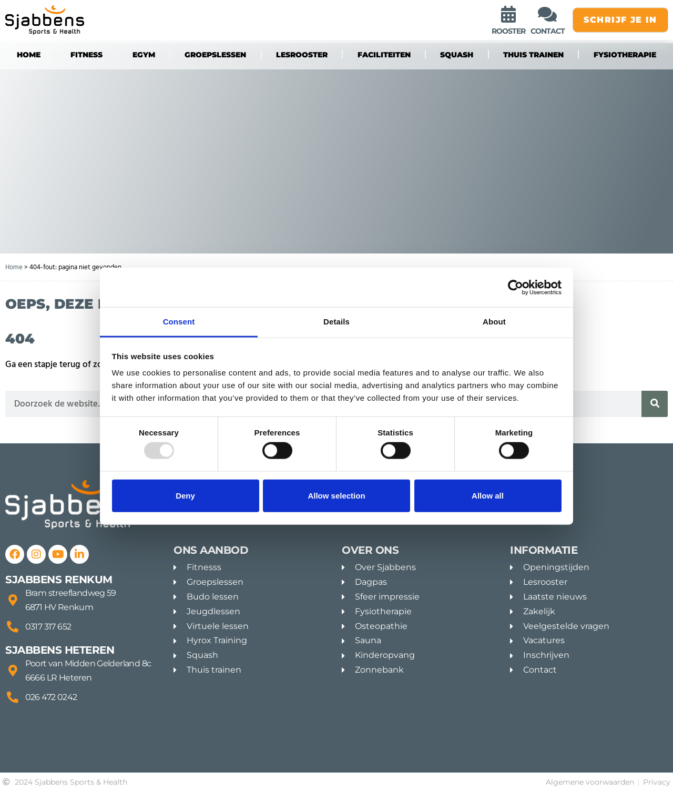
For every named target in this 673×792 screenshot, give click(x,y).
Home (28, 54)
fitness (86, 54)
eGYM (143, 54)
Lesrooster (302, 54)
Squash (456, 54)
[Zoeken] (654, 404)
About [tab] (494, 321)
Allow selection (336, 495)
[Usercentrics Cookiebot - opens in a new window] (516, 287)
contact (548, 31)
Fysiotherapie (625, 54)
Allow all (488, 495)
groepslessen (215, 54)
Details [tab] (336, 321)
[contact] (547, 14)
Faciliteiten (384, 54)
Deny (185, 495)
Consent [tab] (179, 321)
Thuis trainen (533, 54)
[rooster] (508, 14)
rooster (508, 31)
